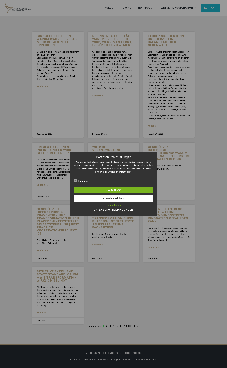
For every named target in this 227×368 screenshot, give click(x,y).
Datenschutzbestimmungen (113, 172)
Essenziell (81, 180)
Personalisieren (113, 205)
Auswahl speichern (113, 198)
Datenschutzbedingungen (113, 210)
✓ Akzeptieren (113, 190)
